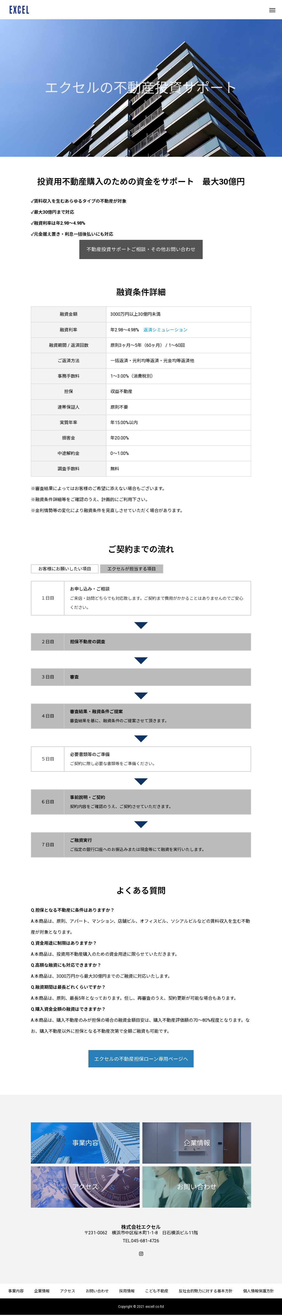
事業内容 (16, 1291)
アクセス (67, 1291)
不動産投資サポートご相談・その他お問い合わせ (141, 249)
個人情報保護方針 (258, 1291)
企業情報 (42, 1291)
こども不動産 (156, 1291)
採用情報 (127, 1291)
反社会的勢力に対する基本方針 (206, 1291)
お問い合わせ (97, 1291)
